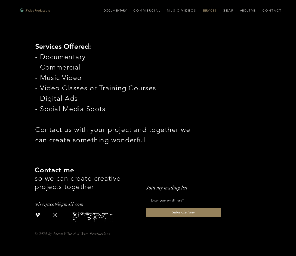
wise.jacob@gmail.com (60, 204)
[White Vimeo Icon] (37, 215)
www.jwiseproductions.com (58, 238)
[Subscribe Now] (183, 212)
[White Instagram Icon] (55, 215)
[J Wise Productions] (54, 10)
